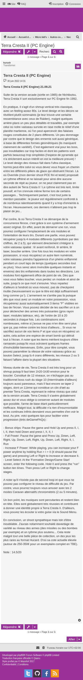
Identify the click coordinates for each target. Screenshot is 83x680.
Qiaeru (37, 658)
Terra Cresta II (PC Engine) (27, 45)
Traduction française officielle (16, 658)
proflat (11, 661)
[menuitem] (11, 4)
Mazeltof (25, 661)
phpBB (20, 655)
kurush (7, 63)
